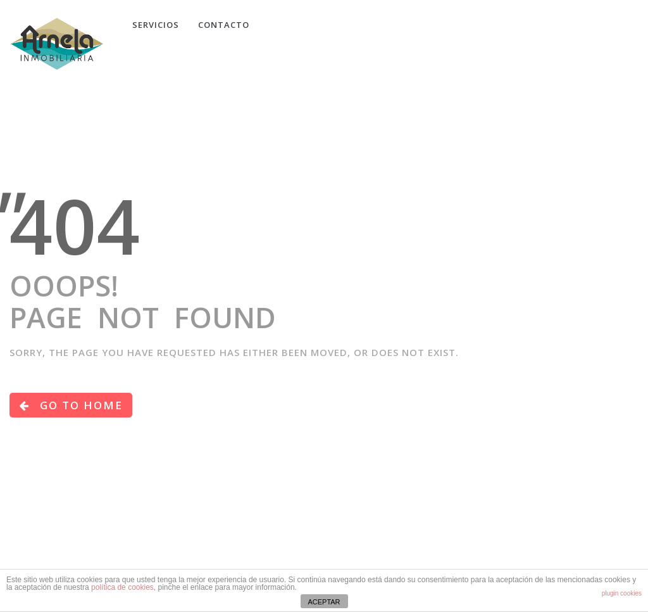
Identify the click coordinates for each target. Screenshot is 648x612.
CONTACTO (223, 24)
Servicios (155, 24)
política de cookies (122, 587)
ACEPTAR (324, 602)
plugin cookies (622, 593)
